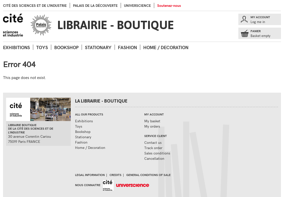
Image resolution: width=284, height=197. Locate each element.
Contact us (153, 142)
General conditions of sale (148, 175)
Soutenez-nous (169, 5)
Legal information (90, 175)
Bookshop (66, 47)
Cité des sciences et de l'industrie (35, 5)
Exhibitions (16, 47)
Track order (153, 147)
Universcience (137, 5)
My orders (152, 126)
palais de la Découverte (95, 5)
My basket (152, 121)
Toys (42, 47)
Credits (115, 175)
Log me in (258, 21)
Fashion (127, 47)
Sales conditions (157, 153)
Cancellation (154, 158)
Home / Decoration (165, 47)
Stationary (98, 47)
